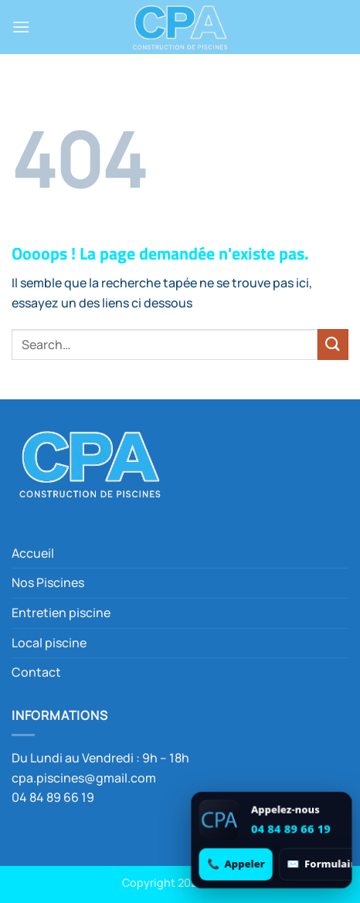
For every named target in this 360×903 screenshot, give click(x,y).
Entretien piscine (61, 612)
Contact (36, 672)
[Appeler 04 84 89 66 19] (236, 864)
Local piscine (49, 642)
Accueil (33, 553)
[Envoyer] (333, 344)
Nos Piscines (48, 582)
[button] (21, 27)
